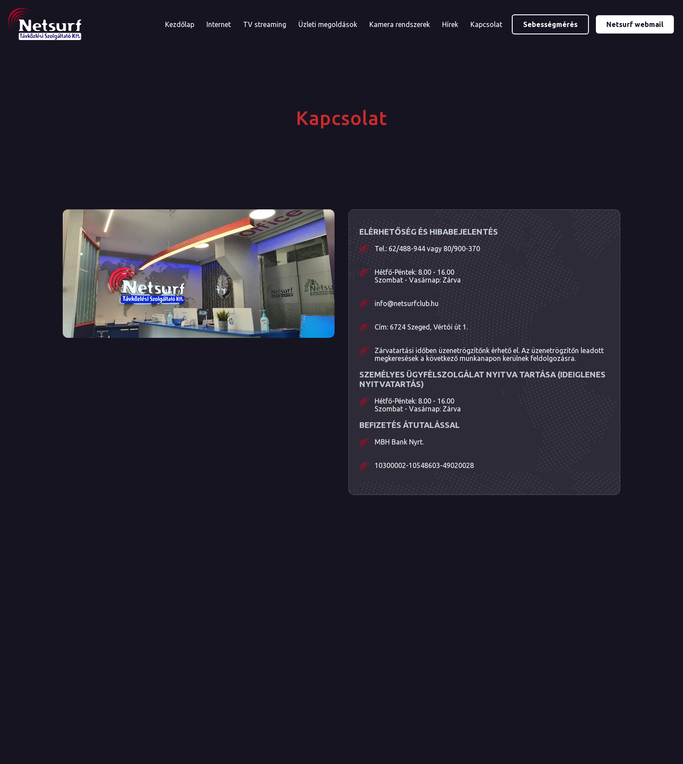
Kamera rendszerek (399, 24)
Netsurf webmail (634, 24)
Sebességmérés (550, 24)
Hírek (450, 24)
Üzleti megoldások (327, 24)
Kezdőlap (179, 24)
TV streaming (264, 24)
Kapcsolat (486, 24)
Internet (218, 24)
